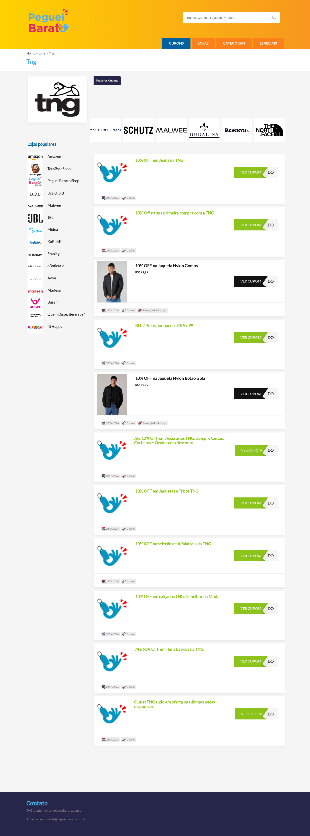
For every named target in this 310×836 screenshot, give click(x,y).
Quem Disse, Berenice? (66, 314)
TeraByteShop (59, 169)
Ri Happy (54, 326)
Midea (52, 229)
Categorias (234, 43)
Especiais (268, 43)
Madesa (54, 290)
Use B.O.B (55, 193)
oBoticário (55, 266)
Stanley (53, 254)
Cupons (176, 43)
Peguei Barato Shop (63, 181)
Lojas (203, 43)
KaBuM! (54, 242)
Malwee (54, 205)
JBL (50, 217)
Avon (51, 278)
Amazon (54, 156)
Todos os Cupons (107, 80)
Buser (52, 302)
